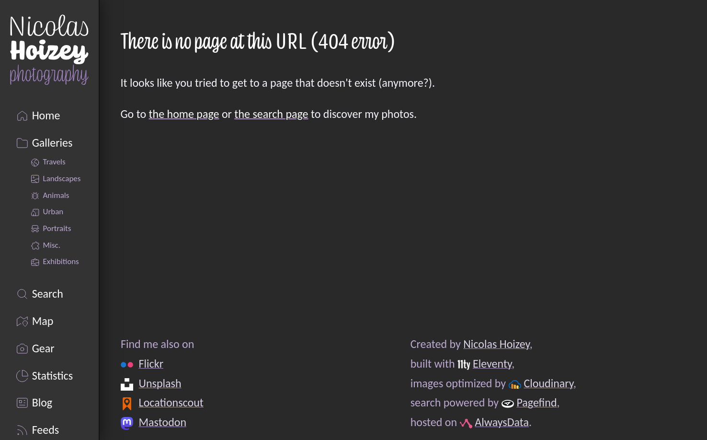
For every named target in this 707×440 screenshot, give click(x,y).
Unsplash (159, 383)
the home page (184, 114)
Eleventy (491, 364)
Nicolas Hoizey (496, 344)
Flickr (150, 364)
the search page (271, 114)
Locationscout (170, 402)
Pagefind (536, 402)
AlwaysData (502, 422)
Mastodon (162, 422)
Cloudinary (548, 383)
